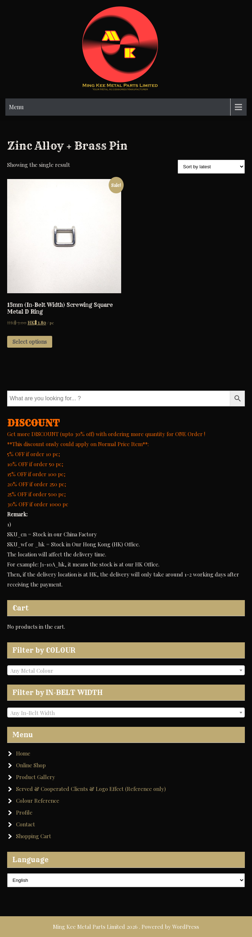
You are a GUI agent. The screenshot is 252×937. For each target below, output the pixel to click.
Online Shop (31, 765)
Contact (25, 824)
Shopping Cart (33, 836)
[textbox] (126, 671)
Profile (24, 812)
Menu (16, 107)
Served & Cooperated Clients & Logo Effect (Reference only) (91, 788)
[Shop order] (211, 167)
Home (23, 753)
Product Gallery (35, 777)
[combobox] (126, 670)
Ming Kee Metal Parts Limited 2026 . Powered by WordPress (126, 926)
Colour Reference (37, 800)
